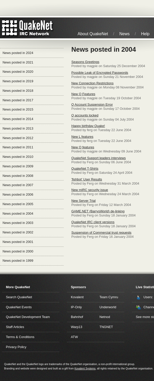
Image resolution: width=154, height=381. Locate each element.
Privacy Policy (16, 347)
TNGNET (106, 327)
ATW (74, 337)
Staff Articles (15, 327)
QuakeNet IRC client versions (92, 222)
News (124, 34)
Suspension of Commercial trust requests (101, 232)
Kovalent (77, 297)
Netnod (105, 317)
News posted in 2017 (18, 100)
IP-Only (76, 307)
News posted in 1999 (18, 260)
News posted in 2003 (18, 223)
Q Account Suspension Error (92, 104)
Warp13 (76, 327)
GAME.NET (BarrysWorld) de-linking (97, 211)
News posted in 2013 (18, 128)
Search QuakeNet (19, 297)
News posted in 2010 (18, 157)
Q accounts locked (84, 115)
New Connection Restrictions (92, 83)
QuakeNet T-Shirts (84, 168)
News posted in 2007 (18, 185)
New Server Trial (83, 201)
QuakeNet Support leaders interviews (98, 158)
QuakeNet (9, 28)
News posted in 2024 (18, 53)
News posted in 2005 (18, 204)
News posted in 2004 (18, 213)
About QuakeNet (93, 34)
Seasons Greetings (85, 62)
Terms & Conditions (20, 337)
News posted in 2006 (18, 194)
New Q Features (83, 94)
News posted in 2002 (18, 232)
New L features (82, 137)
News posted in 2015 (18, 109)
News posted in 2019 (18, 81)
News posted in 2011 (18, 147)
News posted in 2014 (18, 119)
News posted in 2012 (18, 138)
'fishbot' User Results (86, 179)
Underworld (108, 307)
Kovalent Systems (84, 368)
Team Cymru (109, 297)
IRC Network (36, 28)
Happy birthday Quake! (88, 126)
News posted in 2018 (18, 91)
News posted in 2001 (18, 242)
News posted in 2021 (18, 62)
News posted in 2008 (18, 176)
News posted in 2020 (18, 72)
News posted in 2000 (18, 251)
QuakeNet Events (19, 307)
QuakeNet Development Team (28, 317)
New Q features (82, 147)
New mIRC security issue (89, 190)
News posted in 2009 (18, 166)
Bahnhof (77, 317)
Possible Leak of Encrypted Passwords (99, 73)
